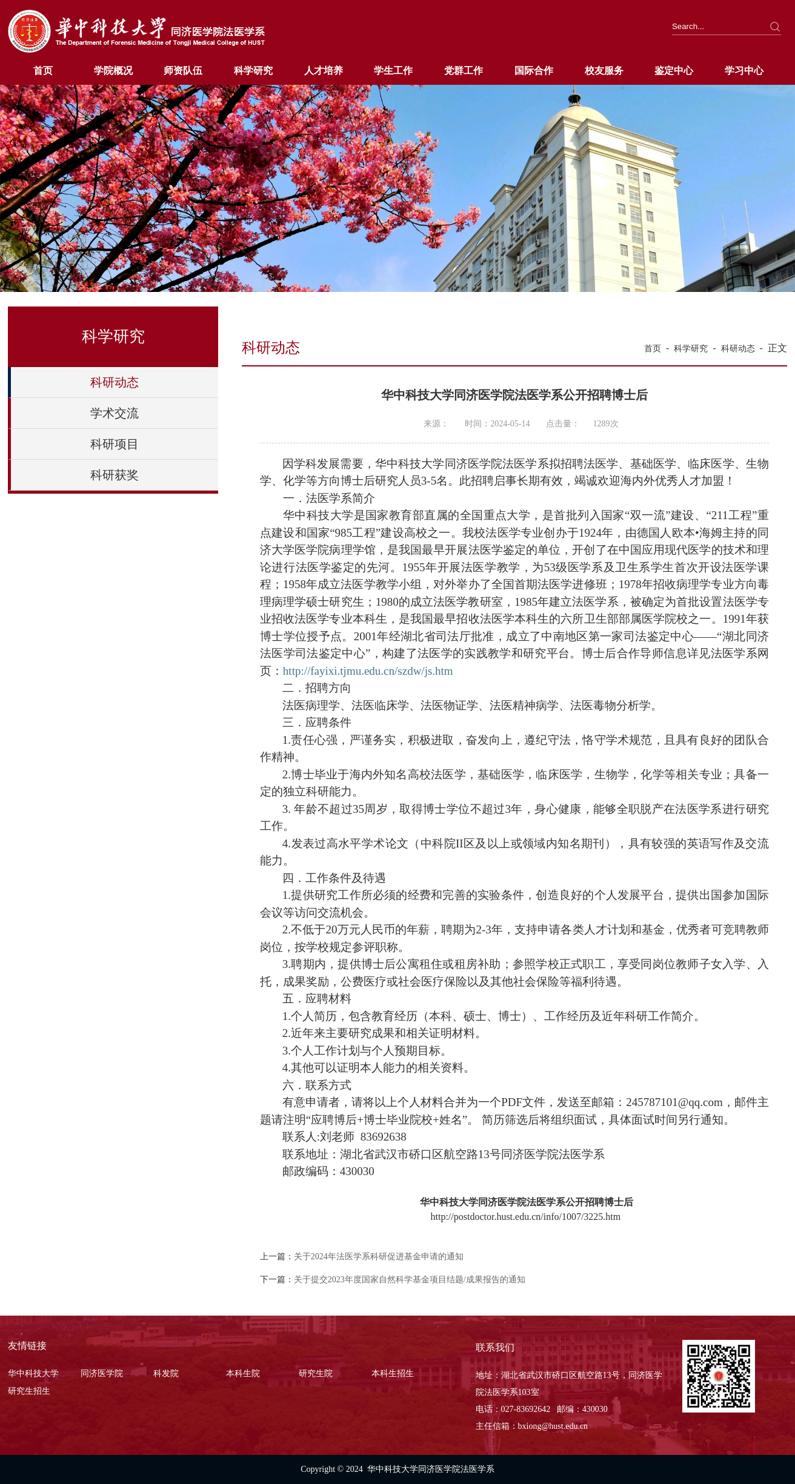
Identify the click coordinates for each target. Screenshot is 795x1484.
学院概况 (113, 70)
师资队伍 (183, 70)
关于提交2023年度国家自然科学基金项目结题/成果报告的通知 (409, 1279)
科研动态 (114, 382)
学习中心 (744, 70)
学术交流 (114, 413)
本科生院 (243, 1373)
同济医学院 (102, 1373)
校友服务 (604, 70)
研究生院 (316, 1373)
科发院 (166, 1373)
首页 (43, 70)
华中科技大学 (33, 1373)
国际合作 (533, 70)
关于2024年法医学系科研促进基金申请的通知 (379, 1256)
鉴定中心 (673, 70)
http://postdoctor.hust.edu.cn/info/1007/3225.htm (525, 1216)
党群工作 (463, 70)
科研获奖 (114, 475)
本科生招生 (392, 1373)
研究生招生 (29, 1391)
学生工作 (393, 70)
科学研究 (253, 70)
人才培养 (323, 70)
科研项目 (114, 444)
